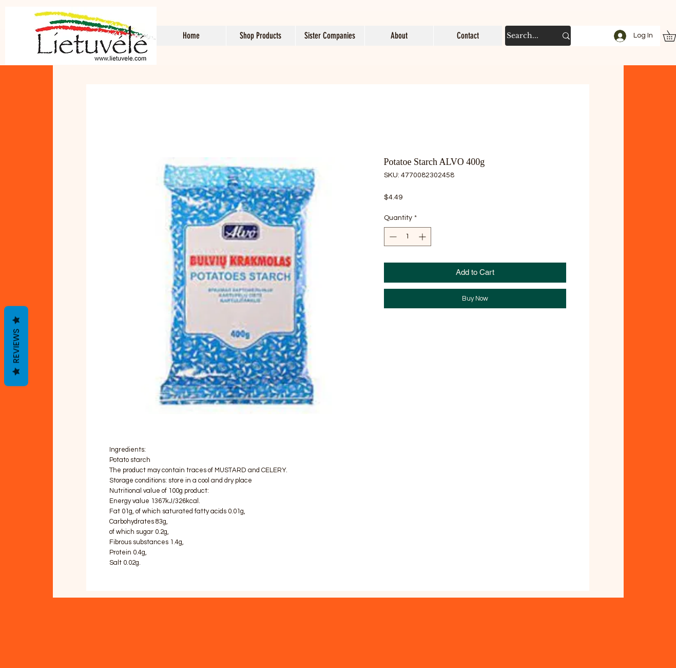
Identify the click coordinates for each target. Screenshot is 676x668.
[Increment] (423, 237)
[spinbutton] (407, 237)
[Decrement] (391, 237)
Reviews (16, 346)
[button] (260, 36)
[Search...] (524, 36)
